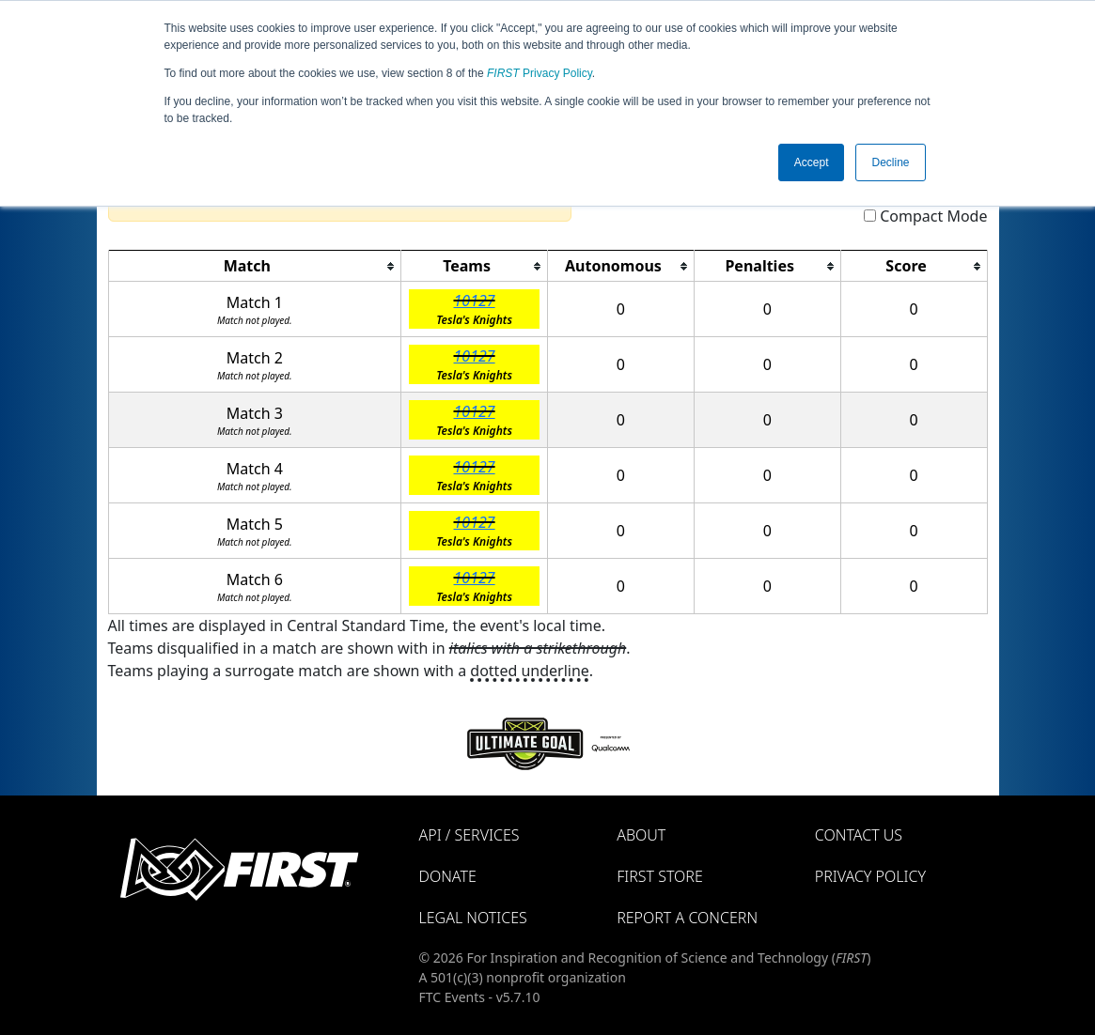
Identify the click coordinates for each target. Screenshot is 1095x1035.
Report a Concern (687, 917)
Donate (448, 876)
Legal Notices (473, 917)
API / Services (469, 835)
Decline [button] (890, 162)
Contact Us (858, 835)
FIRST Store (660, 876)
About (641, 835)
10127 (474, 300)
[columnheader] (254, 266)
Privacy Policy (539, 73)
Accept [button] (811, 162)
